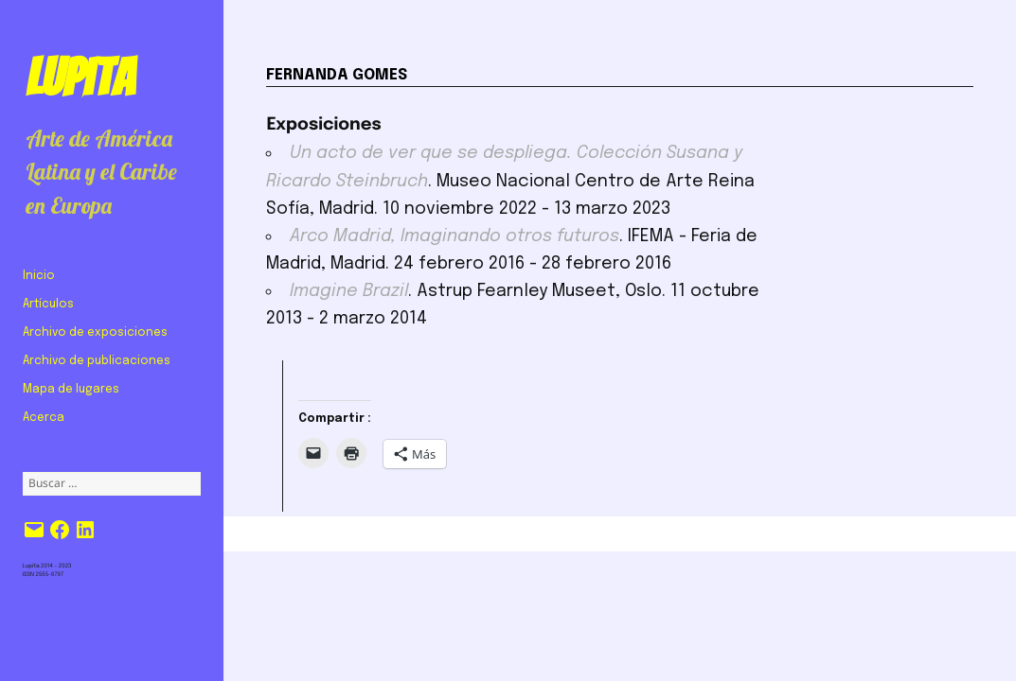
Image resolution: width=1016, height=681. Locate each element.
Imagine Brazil (349, 291)
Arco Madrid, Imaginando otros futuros (454, 236)
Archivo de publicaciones (96, 361)
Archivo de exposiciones (95, 333)
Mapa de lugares (71, 389)
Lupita (80, 77)
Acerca (43, 418)
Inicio (39, 276)
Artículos (48, 304)
